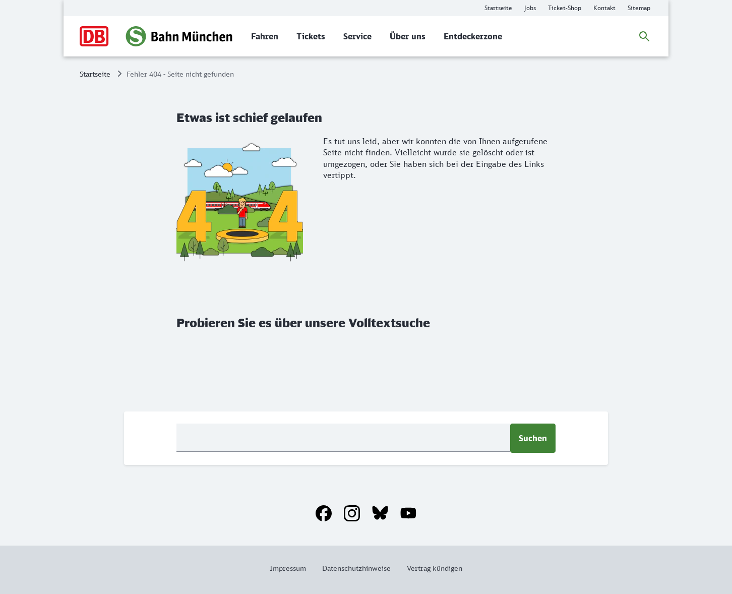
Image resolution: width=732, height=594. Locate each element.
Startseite (95, 74)
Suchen (533, 438)
